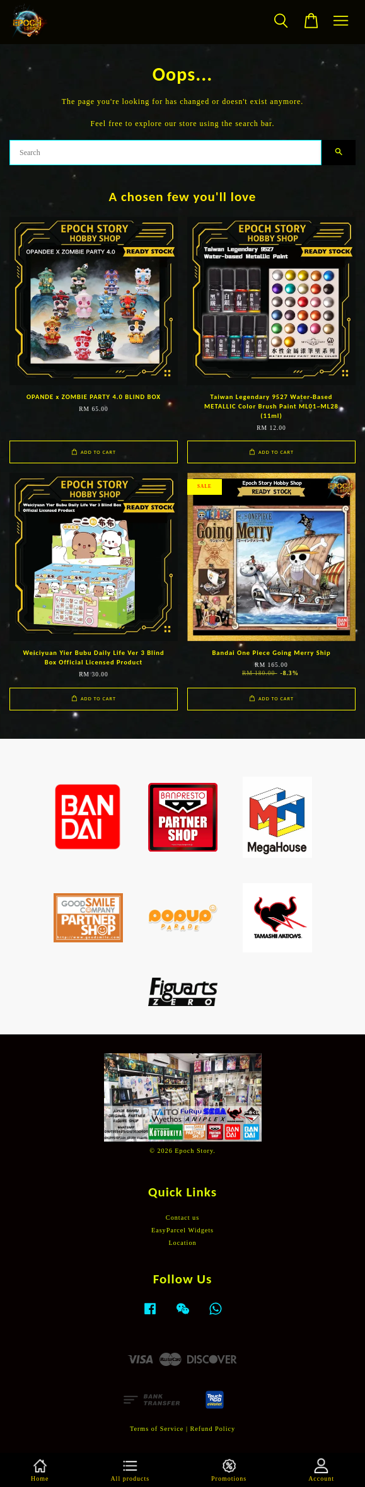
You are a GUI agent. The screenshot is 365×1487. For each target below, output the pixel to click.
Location (182, 1242)
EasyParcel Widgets (182, 1230)
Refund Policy (213, 1428)
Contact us (182, 1217)
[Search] (165, 152)
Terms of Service (156, 1428)
